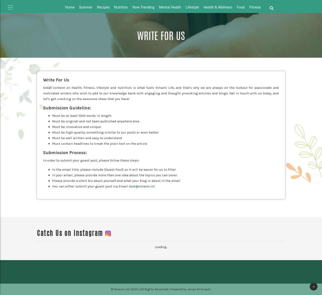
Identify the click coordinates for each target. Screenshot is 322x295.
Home (70, 7)
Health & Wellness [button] (217, 7)
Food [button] (241, 7)
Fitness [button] (255, 7)
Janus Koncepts (199, 289)
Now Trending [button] (143, 7)
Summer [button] (86, 7)
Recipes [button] (103, 7)
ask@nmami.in (142, 186)
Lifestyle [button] (192, 7)
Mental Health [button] (170, 7)
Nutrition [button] (121, 7)
